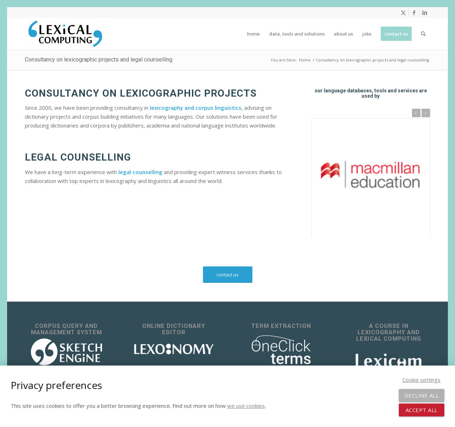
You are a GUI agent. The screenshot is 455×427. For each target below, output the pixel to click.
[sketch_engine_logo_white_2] (66, 352)
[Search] (423, 34)
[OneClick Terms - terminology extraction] (281, 350)
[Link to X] (403, 12)
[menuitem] (253, 34)
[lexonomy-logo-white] (173, 349)
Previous (416, 113)
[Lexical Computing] (65, 34)
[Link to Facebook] (414, 12)
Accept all (422, 410)
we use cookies (246, 405)
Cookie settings (421, 379)
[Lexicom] (388, 360)
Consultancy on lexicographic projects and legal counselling (98, 59)
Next (426, 113)
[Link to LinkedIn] (424, 12)
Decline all (422, 395)
